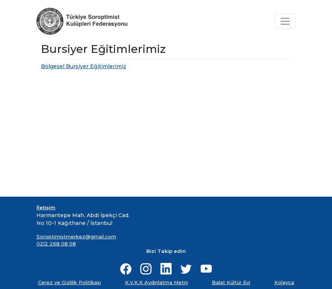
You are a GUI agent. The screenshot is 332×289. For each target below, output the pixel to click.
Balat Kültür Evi (231, 282)
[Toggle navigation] (285, 21)
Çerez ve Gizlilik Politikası (69, 282)
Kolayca (284, 282)
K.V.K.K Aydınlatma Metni (156, 282)
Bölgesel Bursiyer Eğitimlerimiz (83, 66)
